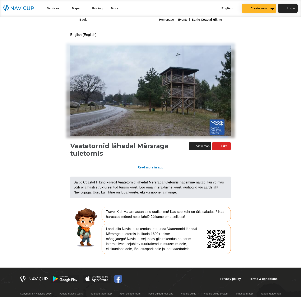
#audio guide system (216, 293)
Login (288, 8)
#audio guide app (271, 293)
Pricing (97, 8)
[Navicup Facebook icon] (118, 279)
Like (221, 146)
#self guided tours (130, 293)
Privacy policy (230, 279)
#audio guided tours (71, 293)
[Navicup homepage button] (20, 8)
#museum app (244, 293)
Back (80, 20)
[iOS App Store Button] (97, 279)
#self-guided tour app (160, 293)
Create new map (259, 8)
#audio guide (188, 293)
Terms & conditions (263, 279)
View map (200, 146)
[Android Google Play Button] (65, 279)
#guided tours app (101, 293)
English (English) (83, 35)
